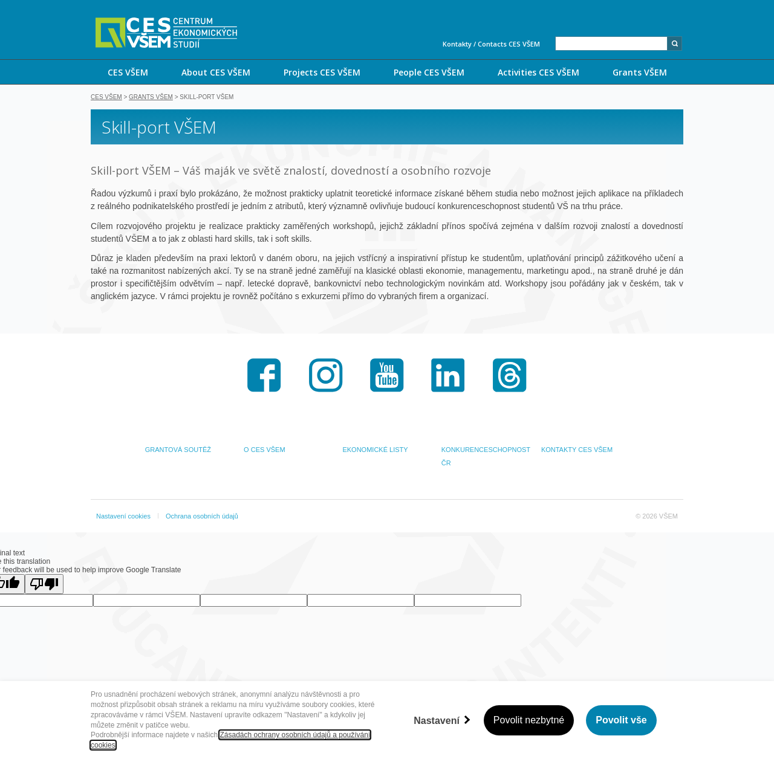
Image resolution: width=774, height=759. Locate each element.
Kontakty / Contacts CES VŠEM (491, 43)
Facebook (264, 375)
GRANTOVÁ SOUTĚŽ (178, 449)
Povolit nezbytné (528, 720)
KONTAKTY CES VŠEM (577, 449)
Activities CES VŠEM (538, 72)
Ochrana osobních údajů (202, 516)
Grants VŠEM (640, 72)
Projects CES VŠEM (322, 72)
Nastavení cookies (123, 516)
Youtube (387, 375)
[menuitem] (127, 72)
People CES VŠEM (429, 72)
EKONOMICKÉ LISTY (375, 449)
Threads (509, 375)
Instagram (325, 375)
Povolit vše (621, 720)
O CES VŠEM (264, 449)
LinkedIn (448, 375)
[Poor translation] (44, 584)
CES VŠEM (128, 72)
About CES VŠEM (215, 72)
